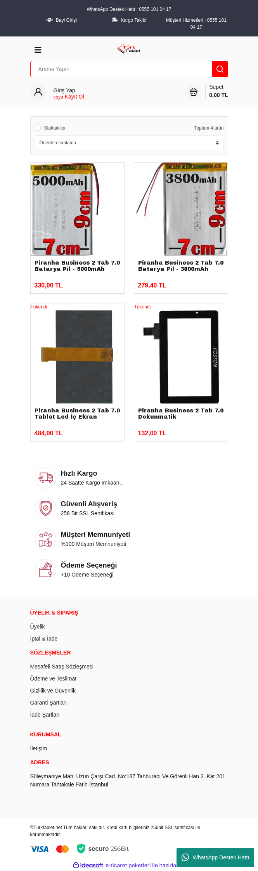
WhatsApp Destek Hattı (215, 857)
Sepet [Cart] (218, 91)
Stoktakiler (55, 128)
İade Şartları (45, 715)
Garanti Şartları (48, 703)
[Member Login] (69, 94)
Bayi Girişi (66, 20)
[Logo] (129, 48)
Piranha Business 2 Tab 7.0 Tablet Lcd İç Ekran (77, 414)
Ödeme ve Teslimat (53, 678)
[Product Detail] (77, 306)
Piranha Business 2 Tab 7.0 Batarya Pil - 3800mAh (180, 266)
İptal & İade (44, 639)
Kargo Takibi (133, 20)
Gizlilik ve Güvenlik (53, 690)
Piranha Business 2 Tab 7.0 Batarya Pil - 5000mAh (77, 266)
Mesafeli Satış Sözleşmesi (62, 666)
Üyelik (37, 626)
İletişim (38, 748)
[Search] (129, 69)
